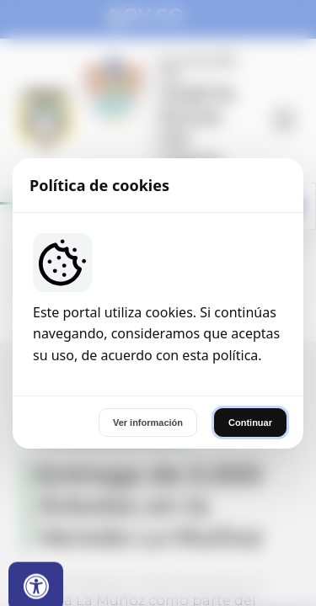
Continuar (250, 422)
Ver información (148, 422)
